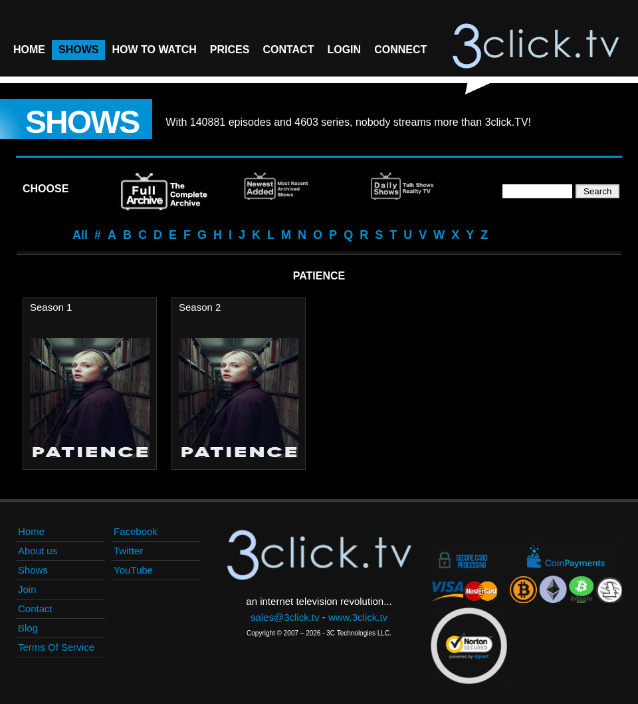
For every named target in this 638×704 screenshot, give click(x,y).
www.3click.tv (357, 617)
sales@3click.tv (285, 617)
